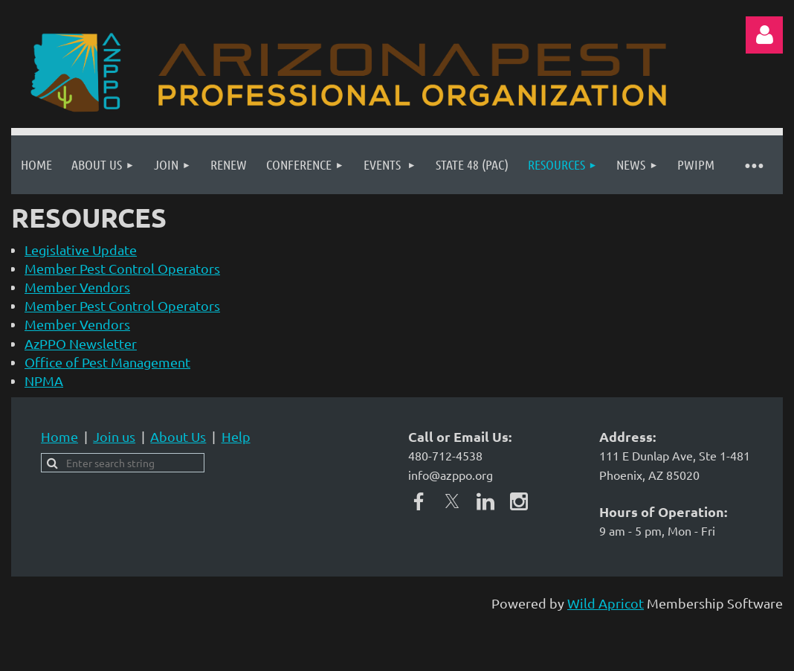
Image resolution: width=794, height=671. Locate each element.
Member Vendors (77, 287)
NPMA (44, 380)
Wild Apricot (605, 603)
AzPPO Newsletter (81, 343)
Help (236, 436)
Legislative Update (81, 249)
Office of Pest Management (107, 362)
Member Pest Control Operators (122, 268)
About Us (178, 436)
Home (59, 436)
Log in (764, 35)
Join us (114, 436)
